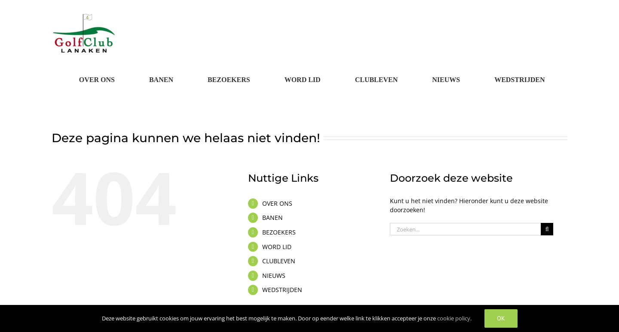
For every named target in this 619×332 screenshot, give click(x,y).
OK (501, 318)
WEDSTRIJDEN (282, 290)
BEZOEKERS (279, 232)
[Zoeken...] (465, 229)
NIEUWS (273, 275)
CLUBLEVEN (278, 261)
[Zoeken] (547, 229)
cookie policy (453, 318)
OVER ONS (277, 203)
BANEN (272, 217)
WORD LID (276, 247)
